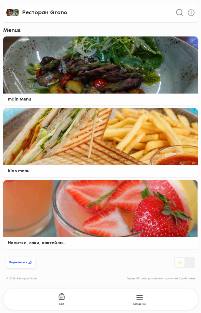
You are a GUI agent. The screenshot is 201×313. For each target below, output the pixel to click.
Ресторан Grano (44, 12)
